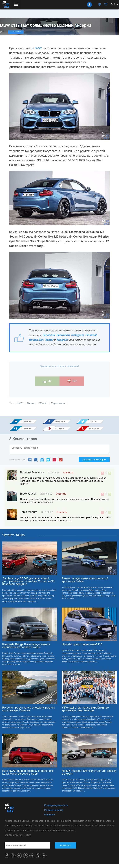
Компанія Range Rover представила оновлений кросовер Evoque (26, 647)
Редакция (49, 816)
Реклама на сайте (53, 811)
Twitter (49, 340)
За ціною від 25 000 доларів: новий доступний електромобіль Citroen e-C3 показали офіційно (28, 582)
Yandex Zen (35, 340)
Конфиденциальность (56, 806)
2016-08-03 (46, 495)
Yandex (54, 461)
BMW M (42, 403)
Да (47, 381)
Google (61, 461)
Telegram (62, 340)
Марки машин (58, 403)
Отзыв (30, 403)
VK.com (30, 461)
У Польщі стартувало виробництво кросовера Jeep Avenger (85, 710)
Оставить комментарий (94, 460)
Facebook (48, 335)
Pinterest (91, 335)
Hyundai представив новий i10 (82, 645)
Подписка (65, 846)
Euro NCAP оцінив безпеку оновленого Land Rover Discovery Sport (28, 773)
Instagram (77, 335)
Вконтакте (63, 335)
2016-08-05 (54, 474)
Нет (72, 381)
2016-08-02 (47, 513)
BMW (38, 48)
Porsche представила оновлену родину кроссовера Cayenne (28, 710)
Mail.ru (42, 461)
